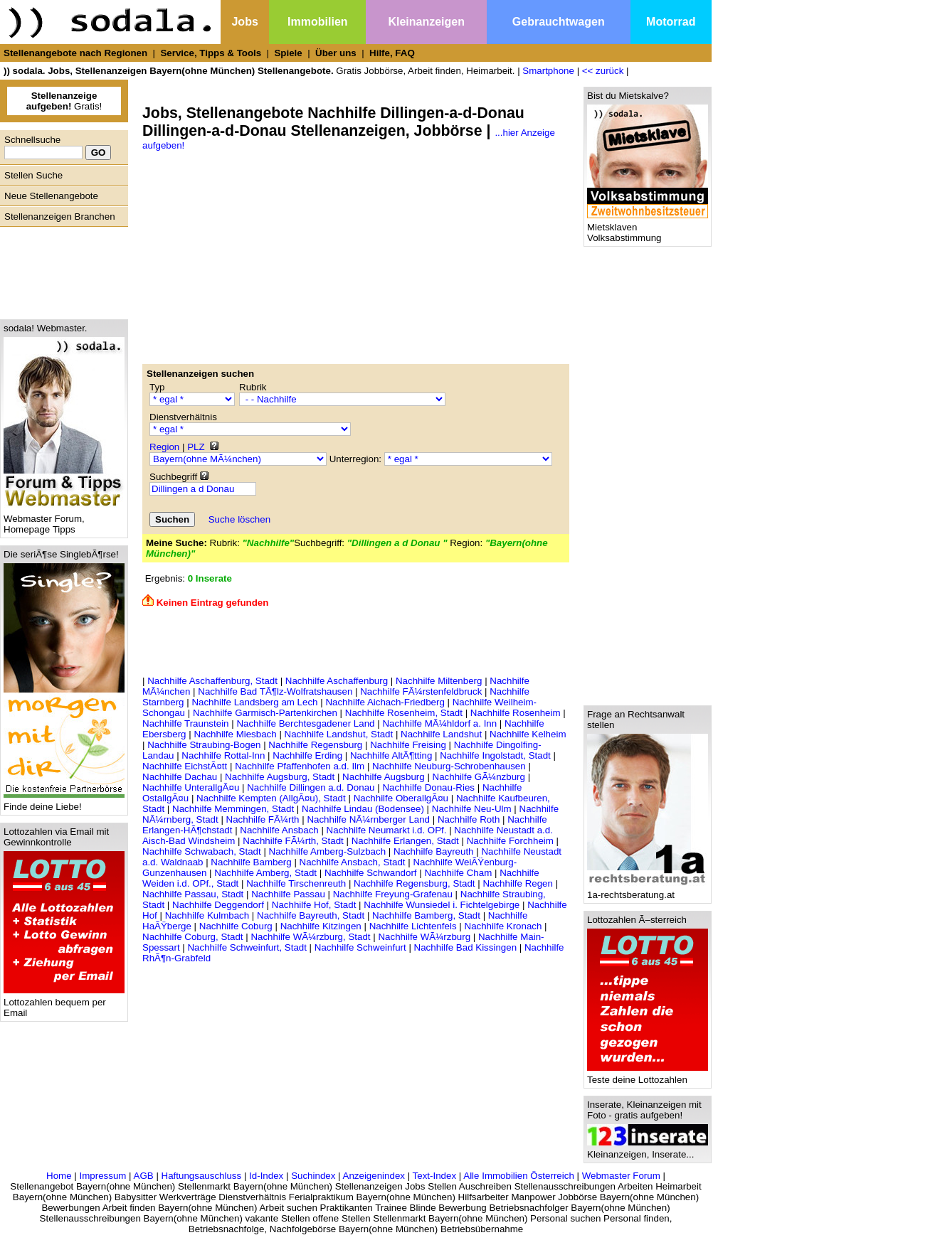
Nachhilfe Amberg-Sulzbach (327, 851)
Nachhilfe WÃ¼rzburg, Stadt (310, 936)
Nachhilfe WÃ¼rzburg (424, 936)
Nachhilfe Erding (307, 755)
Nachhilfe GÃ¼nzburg (479, 776)
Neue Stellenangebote (51, 196)
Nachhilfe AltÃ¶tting (391, 755)
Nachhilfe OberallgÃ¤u (401, 798)
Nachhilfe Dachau (179, 776)
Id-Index (266, 1175)
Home (59, 1175)
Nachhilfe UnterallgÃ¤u (190, 787)
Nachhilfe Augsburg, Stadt (279, 776)
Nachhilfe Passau (288, 894)
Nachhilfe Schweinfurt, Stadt (246, 947)
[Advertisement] (60, 269)
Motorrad (670, 22)
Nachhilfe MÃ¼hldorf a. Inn (439, 723)
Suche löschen (239, 519)
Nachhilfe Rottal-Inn (223, 755)
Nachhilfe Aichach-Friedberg (384, 702)
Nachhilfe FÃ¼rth (263, 819)
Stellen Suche (33, 175)
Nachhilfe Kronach (503, 926)
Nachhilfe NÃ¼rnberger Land (368, 819)
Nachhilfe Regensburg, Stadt (414, 883)
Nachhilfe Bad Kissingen (465, 947)
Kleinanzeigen (426, 22)
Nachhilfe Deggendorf (218, 904)
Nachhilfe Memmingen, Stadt (233, 808)
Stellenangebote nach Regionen (75, 53)
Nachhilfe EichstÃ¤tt (184, 766)
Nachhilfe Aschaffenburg (336, 680)
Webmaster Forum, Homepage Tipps (64, 520)
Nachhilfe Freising (408, 744)
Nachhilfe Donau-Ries (428, 787)
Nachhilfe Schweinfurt (360, 947)
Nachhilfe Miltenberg (439, 680)
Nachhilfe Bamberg (251, 862)
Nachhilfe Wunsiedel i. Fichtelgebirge (441, 904)
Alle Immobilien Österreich (518, 1175)
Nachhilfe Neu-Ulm (472, 808)
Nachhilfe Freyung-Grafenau (393, 894)
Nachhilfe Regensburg (315, 744)
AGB (144, 1175)
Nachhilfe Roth (469, 819)
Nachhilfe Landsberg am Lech (254, 702)
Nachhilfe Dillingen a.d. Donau (310, 787)
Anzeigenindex (374, 1175)
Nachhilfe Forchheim (510, 840)
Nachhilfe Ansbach (279, 830)
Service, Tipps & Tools (210, 53)
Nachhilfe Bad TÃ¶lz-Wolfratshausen (275, 691)
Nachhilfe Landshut (441, 734)
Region (164, 447)
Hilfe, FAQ (392, 53)
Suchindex (313, 1175)
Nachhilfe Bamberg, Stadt (426, 915)
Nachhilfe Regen (517, 883)
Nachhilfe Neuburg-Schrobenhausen (449, 766)
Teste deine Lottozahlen (647, 1075)
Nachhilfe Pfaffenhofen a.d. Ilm (299, 766)
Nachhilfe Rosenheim (515, 712)
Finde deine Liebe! (64, 802)
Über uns (336, 53)
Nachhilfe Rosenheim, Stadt (404, 712)
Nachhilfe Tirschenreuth (296, 883)
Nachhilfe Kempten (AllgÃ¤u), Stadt (271, 798)
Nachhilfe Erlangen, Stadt (405, 840)
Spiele (288, 53)
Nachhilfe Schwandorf (370, 872)
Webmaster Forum (621, 1175)
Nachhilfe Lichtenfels (413, 926)
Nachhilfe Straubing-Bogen (203, 744)
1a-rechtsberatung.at (647, 890)
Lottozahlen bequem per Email (64, 1003)
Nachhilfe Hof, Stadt (314, 904)
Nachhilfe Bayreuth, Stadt (310, 915)
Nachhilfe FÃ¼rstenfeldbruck (421, 691)
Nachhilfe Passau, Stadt (192, 894)
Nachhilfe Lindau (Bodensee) (363, 808)
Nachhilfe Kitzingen (320, 926)
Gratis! (64, 101)
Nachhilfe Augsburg (383, 776)
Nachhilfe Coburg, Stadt (192, 936)
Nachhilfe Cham (458, 872)
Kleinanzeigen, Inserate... (647, 1150)
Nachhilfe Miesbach (235, 734)
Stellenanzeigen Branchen (59, 216)
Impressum (102, 1175)
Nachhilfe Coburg (236, 926)
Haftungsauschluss (202, 1175)
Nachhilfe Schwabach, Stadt (201, 851)
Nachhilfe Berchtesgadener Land (305, 723)
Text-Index (435, 1175)
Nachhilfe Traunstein (185, 723)
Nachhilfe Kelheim (528, 734)
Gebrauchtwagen (558, 22)
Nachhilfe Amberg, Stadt (265, 872)
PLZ (195, 447)
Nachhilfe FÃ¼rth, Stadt (293, 840)
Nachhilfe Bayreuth (434, 851)
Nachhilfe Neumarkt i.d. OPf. (387, 830)
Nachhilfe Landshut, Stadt (339, 734)
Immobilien (317, 22)
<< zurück (603, 70)
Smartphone (548, 70)
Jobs (244, 22)
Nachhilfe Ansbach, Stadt (353, 862)
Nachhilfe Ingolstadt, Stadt (495, 755)
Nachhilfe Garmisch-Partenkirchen (265, 712)
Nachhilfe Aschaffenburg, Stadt (212, 680)
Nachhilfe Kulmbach (207, 915)
